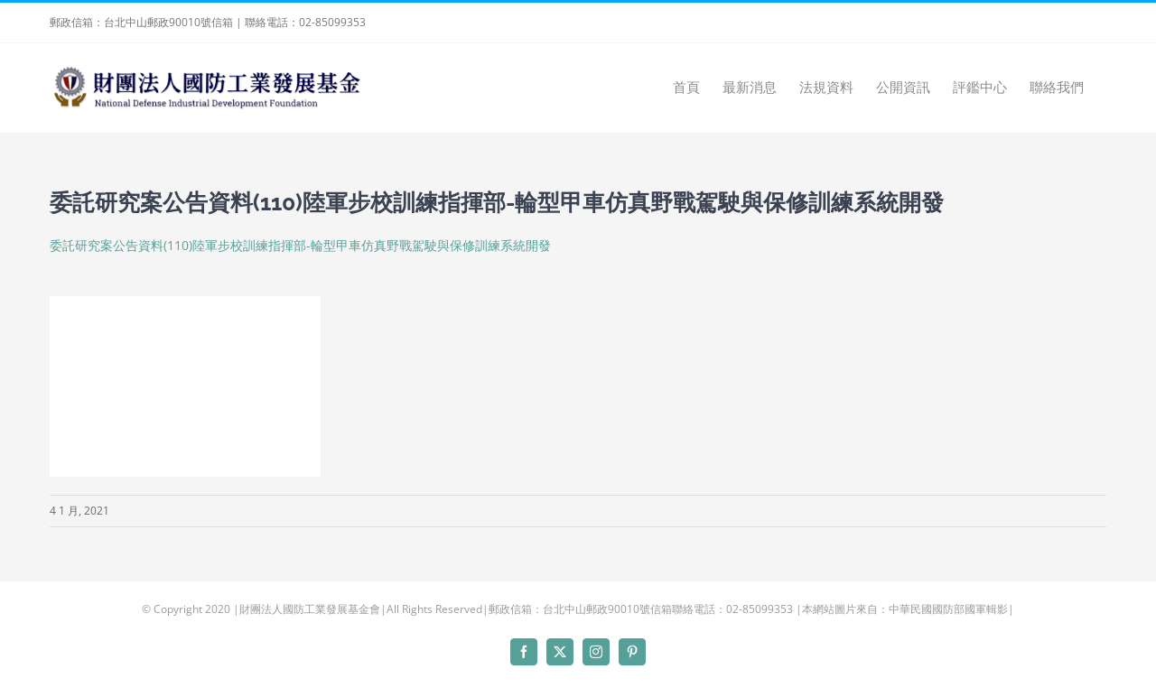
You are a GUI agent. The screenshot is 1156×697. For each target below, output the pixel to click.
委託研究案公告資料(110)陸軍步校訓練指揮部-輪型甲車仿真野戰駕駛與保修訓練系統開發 (300, 245)
